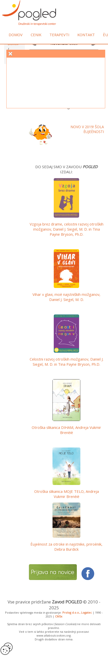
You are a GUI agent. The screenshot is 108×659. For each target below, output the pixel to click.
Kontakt (86, 34)
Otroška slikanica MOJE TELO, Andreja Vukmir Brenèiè (66, 494)
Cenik (36, 34)
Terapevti (59, 34)
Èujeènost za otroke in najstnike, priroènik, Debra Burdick (66, 547)
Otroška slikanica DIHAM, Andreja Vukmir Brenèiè (66, 430)
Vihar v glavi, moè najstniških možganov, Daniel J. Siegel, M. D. (66, 297)
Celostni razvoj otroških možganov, (66, 362)
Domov (16, 34)
